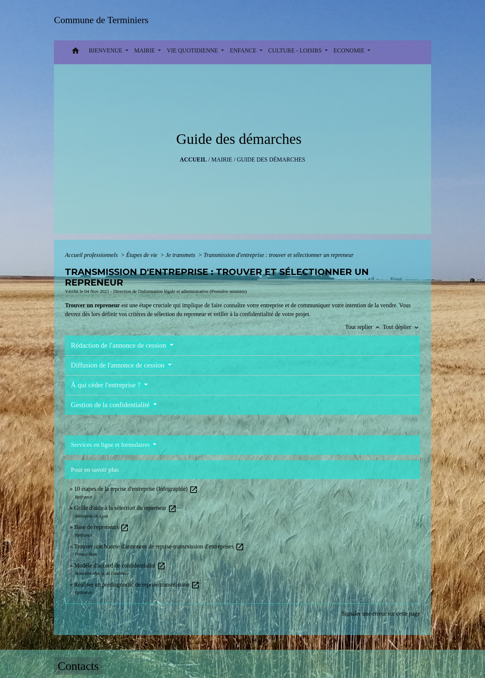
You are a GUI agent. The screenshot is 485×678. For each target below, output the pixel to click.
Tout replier (364, 327)
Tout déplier (401, 327)
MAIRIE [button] (145, 50)
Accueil (193, 159)
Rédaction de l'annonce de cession (119, 345)
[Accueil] (103, 20)
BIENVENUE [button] (106, 50)
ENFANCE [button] (244, 50)
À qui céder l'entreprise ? (106, 385)
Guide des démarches (271, 159)
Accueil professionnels (92, 255)
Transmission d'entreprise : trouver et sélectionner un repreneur (278, 255)
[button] (75, 52)
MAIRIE (222, 159)
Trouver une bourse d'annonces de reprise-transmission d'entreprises (159, 546)
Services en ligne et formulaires (111, 444)
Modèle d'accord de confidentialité (120, 565)
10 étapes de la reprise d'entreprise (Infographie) (136, 489)
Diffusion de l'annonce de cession (118, 365)
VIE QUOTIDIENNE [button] (193, 50)
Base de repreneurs (101, 527)
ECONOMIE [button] (350, 50)
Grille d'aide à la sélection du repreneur (125, 508)
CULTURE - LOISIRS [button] (295, 50)
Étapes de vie (142, 255)
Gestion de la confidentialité (111, 405)
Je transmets (181, 255)
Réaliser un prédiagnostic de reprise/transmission (137, 584)
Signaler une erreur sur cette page (380, 613)
